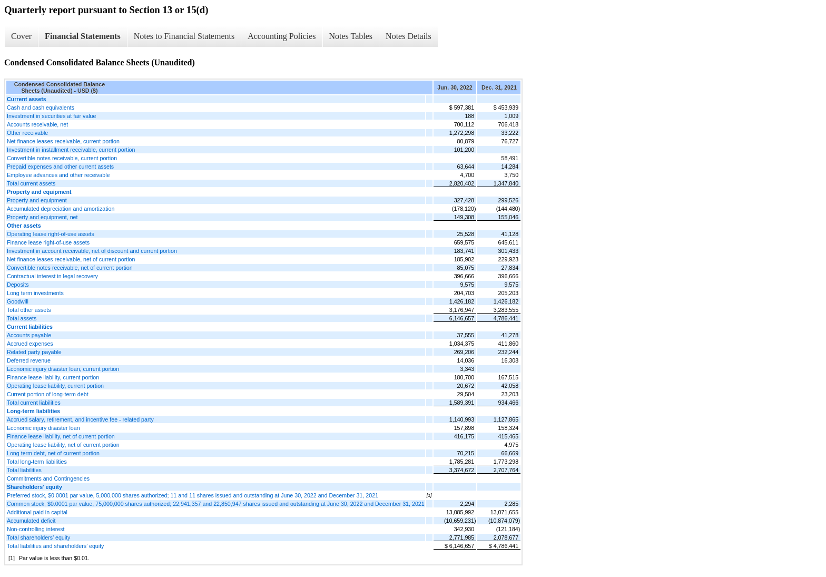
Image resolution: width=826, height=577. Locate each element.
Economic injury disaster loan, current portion (63, 369)
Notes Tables (351, 36)
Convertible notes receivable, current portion (62, 158)
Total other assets (29, 310)
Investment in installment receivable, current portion (71, 149)
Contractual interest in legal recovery (52, 276)
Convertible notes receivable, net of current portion (70, 268)
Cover (21, 36)
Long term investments (35, 293)
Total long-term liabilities (37, 461)
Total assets (21, 318)
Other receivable (27, 133)
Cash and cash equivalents (40, 107)
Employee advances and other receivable (58, 175)
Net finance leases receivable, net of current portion (71, 259)
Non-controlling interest (36, 529)
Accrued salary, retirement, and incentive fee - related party (80, 419)
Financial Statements (83, 36)
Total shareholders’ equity (38, 537)
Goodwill (17, 301)
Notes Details (408, 36)
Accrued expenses (30, 343)
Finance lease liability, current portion (53, 377)
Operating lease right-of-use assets (50, 234)
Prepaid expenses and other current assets (60, 166)
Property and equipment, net (42, 217)
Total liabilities (24, 470)
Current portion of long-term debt (47, 394)
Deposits (17, 284)
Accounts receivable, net (37, 124)
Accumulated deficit (31, 520)
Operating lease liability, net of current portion (63, 445)
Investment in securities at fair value (51, 116)
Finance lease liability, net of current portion (61, 436)
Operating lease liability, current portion (55, 386)
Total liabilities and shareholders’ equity (55, 546)
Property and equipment (37, 200)
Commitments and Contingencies (48, 478)
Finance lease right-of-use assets (48, 242)
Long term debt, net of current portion (53, 453)
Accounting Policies (282, 36)
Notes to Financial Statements (184, 36)
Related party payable (34, 352)
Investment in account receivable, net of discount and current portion (92, 251)
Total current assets (31, 183)
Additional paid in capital (37, 512)
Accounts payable (29, 335)
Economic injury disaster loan (43, 428)
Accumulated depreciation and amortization (60, 209)
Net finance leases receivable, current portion (63, 141)
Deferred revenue (29, 360)
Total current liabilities (34, 402)
